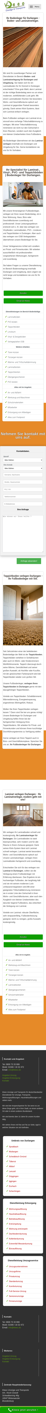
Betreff (6, 457)
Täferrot (12, 1161)
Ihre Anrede (8, 465)
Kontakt (5, 1081)
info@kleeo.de (14, 1070)
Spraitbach (13, 1147)
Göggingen (14, 1176)
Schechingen (14, 1191)
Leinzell (12, 1171)
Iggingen (12, 1181)
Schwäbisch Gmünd (17, 1157)
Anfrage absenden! (29, 561)
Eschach (12, 1186)
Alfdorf (12, 1166)
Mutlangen (13, 1152)
